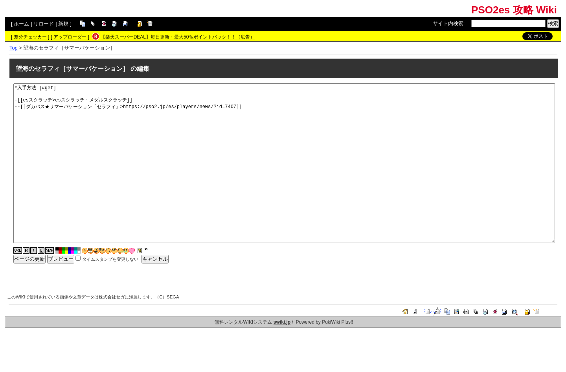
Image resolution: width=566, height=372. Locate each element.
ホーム (21, 24)
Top (13, 48)
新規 (63, 24)
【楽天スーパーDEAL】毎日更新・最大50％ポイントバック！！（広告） (178, 37)
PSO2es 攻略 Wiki (514, 10)
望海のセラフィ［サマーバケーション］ (72, 68)
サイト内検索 (448, 23)
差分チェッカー (30, 37)
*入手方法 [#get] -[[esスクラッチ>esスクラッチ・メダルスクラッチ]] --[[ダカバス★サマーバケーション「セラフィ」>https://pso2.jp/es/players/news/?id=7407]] (284, 163)
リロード (43, 24)
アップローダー (69, 37)
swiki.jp (282, 322)
